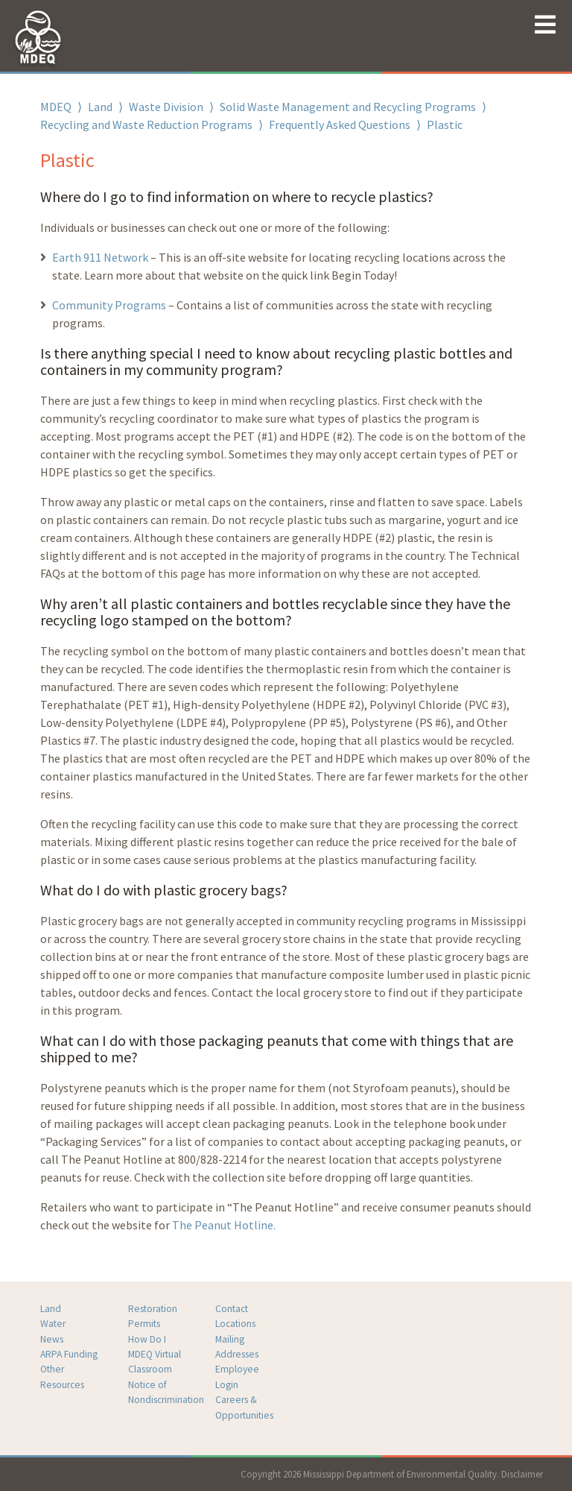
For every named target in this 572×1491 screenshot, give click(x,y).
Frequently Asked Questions (339, 124)
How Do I (147, 1339)
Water (53, 1323)
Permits (144, 1323)
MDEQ (56, 106)
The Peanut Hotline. (224, 1224)
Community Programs (109, 304)
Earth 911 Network (100, 257)
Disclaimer (522, 1474)
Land (100, 106)
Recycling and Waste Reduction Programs (146, 124)
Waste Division (166, 106)
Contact (231, 1308)
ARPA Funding (69, 1354)
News (51, 1339)
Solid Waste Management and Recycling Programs (348, 106)
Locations (235, 1323)
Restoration (152, 1308)
